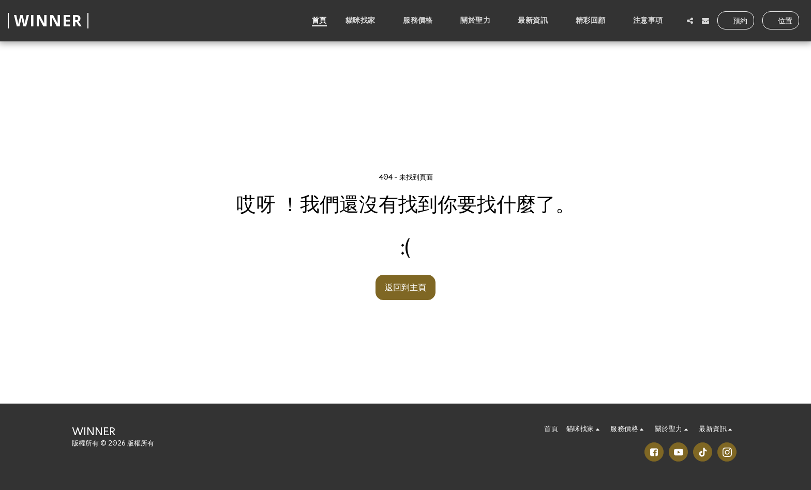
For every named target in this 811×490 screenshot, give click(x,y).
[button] (365, 20)
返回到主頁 (405, 287)
